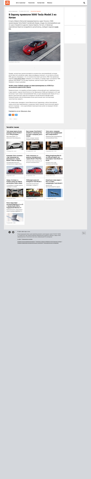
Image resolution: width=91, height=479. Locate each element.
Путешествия (40, 2)
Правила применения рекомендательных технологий (30, 243)
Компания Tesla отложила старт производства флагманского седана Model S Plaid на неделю (14, 158)
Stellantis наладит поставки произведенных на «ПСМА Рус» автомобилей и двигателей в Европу (31, 86)
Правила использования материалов (26, 241)
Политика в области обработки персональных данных (48, 241)
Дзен (29, 111)
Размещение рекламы (27, 239)
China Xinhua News (19, 78)
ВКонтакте (24, 111)
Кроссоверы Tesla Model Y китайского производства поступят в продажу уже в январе (34, 133)
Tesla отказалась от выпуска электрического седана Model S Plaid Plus (34, 157)
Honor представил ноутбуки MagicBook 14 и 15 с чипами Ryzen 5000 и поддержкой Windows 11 (14, 205)
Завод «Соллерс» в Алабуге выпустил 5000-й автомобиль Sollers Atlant (14, 181)
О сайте (19, 239)
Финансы (49, 2)
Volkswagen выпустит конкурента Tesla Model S (33, 180)
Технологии (31, 2)
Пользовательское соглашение (51, 243)
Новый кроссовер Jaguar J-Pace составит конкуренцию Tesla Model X (54, 181)
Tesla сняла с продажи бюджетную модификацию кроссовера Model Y (54, 132)
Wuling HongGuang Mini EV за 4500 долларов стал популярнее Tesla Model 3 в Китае (54, 158)
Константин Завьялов (36, 11)
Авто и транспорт (20, 2)
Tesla (10, 118)
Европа (15, 118)
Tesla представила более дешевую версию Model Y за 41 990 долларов (14, 132)
